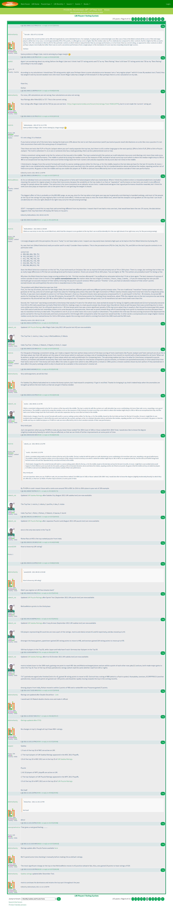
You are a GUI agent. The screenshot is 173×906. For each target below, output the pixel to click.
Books (86, 4)
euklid (10, 61)
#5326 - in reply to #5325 (45, 369)
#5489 (56, 563)
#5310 (56, 116)
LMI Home (36, 4)
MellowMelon (13, 180)
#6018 (56, 844)
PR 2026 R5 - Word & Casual (73, 10)
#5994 (56, 742)
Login (168, 4)
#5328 (56, 395)
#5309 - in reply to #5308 (45, 91)
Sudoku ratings (26, 874)
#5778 (56, 652)
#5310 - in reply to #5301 (45, 116)
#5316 (56, 323)
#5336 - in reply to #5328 (45, 435)
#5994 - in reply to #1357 (45, 742)
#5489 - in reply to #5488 (45, 563)
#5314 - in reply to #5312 (45, 220)
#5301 (56, 25)
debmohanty (13, 34)
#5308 (56, 57)
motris (10, 125)
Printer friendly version (17, 905)
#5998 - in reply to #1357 (45, 823)
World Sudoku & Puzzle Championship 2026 (86, 12)
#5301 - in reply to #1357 (45, 25)
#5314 (56, 220)
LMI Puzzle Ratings (34, 327)
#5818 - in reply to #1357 (45, 690)
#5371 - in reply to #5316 (45, 491)
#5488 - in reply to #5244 (45, 542)
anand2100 (12, 546)
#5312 (56, 175)
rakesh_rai (12, 327)
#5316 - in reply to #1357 (45, 323)
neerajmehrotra (14, 827)
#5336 (56, 435)
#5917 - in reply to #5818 (45, 716)
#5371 (56, 491)
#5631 (56, 619)
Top (163, 26)
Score (100, 10)
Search (69, 4)
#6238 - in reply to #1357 (45, 869)
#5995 (56, 793)
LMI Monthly (59, 4)
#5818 (56, 690)
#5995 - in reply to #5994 (45, 793)
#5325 (56, 349)
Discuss (107, 10)
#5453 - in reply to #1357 (45, 517)
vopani (10, 746)
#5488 (56, 542)
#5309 (56, 91)
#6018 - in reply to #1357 (45, 844)
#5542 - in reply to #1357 (45, 593)
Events (78, 4)
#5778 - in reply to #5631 (45, 652)
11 (162, 19)
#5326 (56, 369)
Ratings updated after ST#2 (31, 720)
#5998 (56, 823)
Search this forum (15, 902)
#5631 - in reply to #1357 (45, 619)
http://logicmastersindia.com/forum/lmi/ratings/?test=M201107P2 (93, 104)
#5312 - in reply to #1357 (45, 175)
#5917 (56, 716)
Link (56, 695)
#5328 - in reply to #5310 (45, 395)
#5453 (56, 517)
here (56, 848)
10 (159, 19)
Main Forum (26, 4)
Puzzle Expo (46, 4)
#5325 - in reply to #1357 (45, 349)
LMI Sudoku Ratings (34, 495)
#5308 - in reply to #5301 (45, 57)
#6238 (56, 869)
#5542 (56, 593)
